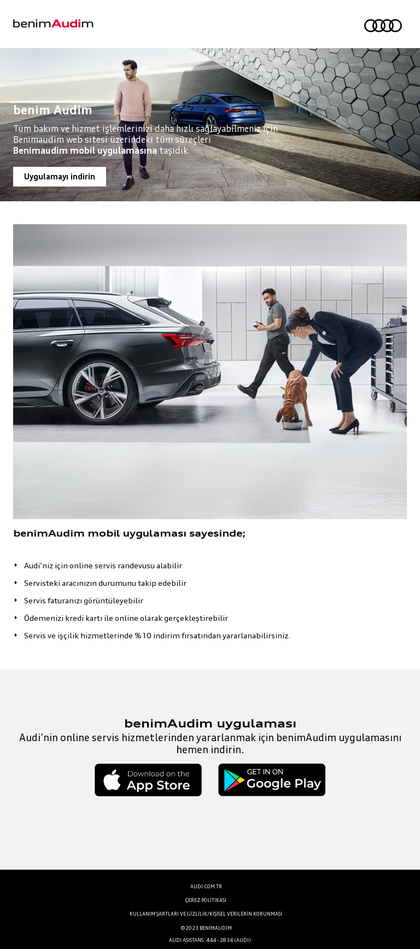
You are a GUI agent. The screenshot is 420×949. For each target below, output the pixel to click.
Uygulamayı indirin (59, 176)
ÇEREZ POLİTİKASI (205, 900)
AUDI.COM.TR (206, 886)
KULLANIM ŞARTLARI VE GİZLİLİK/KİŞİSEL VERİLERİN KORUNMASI (206, 914)
